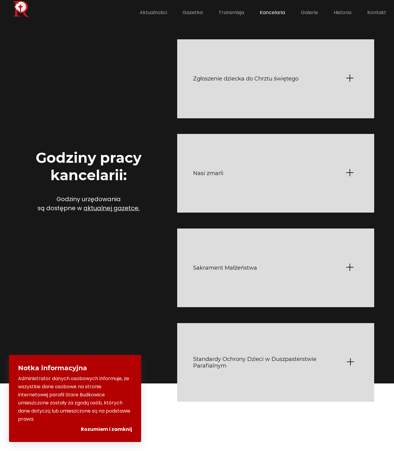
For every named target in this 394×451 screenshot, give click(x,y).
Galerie (309, 12)
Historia (342, 12)
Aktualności (153, 12)
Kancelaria (272, 12)
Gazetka (193, 12)
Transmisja (231, 12)
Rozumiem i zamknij (106, 429)
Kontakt (376, 12)
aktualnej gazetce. (111, 208)
